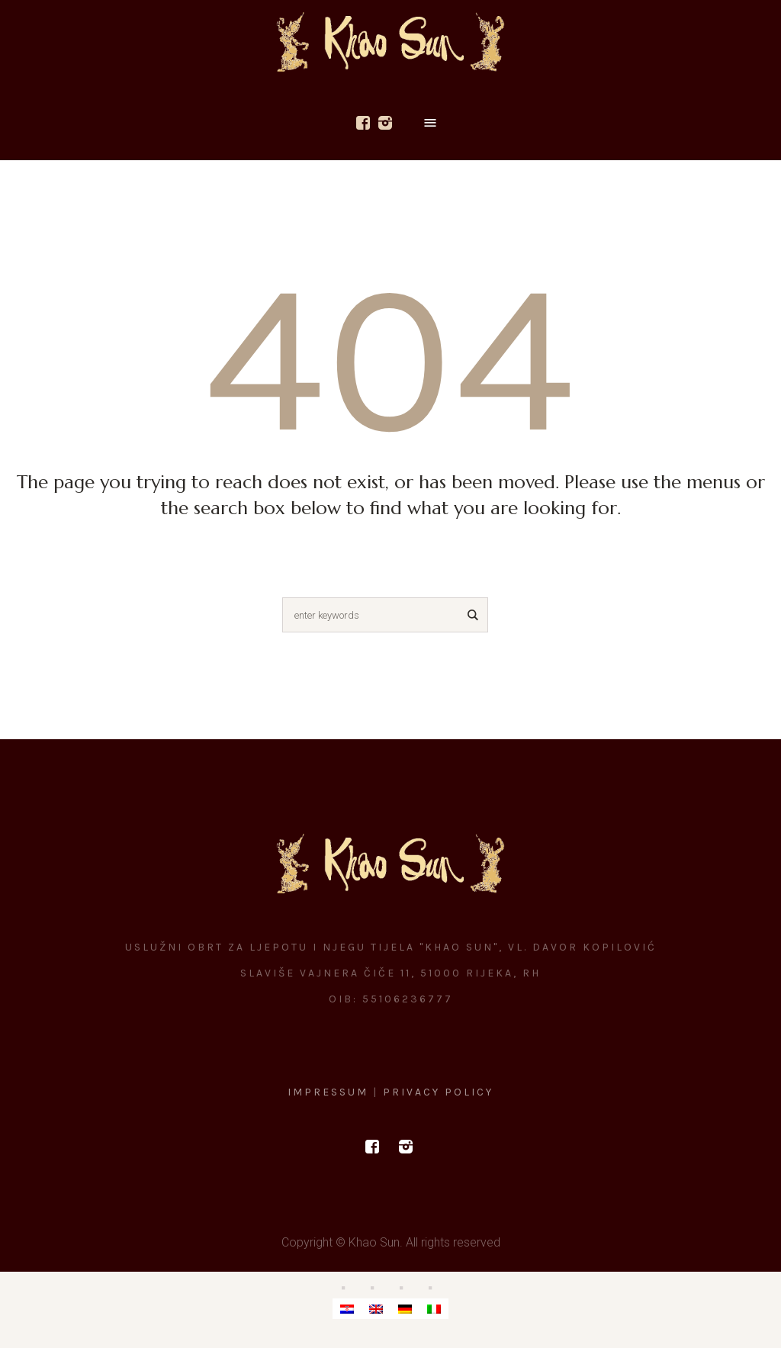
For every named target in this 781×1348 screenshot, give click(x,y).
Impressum (330, 1092)
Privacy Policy (438, 1092)
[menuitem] (347, 1308)
